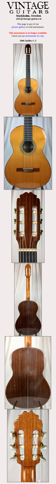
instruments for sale (34, 36)
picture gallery (18, 27)
